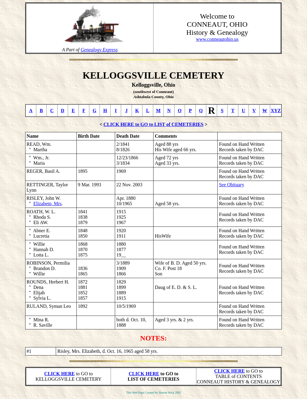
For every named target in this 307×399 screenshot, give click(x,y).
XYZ (276, 110)
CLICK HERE (59, 373)
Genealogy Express (99, 49)
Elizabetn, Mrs (47, 203)
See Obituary (231, 184)
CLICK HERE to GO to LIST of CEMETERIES (153, 124)
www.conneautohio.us (217, 39)
